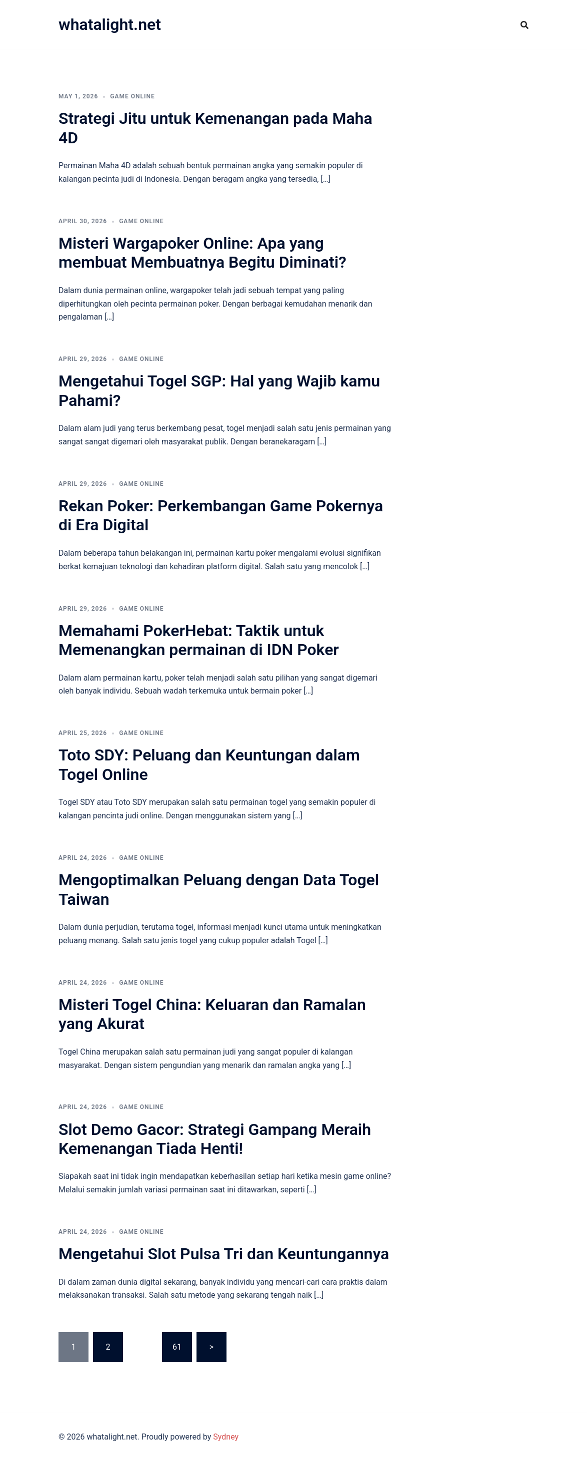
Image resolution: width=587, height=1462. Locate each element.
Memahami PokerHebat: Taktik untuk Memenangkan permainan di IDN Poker (198, 640)
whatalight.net (109, 24)
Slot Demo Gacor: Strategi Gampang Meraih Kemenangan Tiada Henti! (214, 1139)
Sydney (225, 1437)
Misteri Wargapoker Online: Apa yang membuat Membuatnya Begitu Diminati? (202, 253)
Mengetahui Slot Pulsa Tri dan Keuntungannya (223, 1253)
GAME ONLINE (132, 96)
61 (177, 1347)
